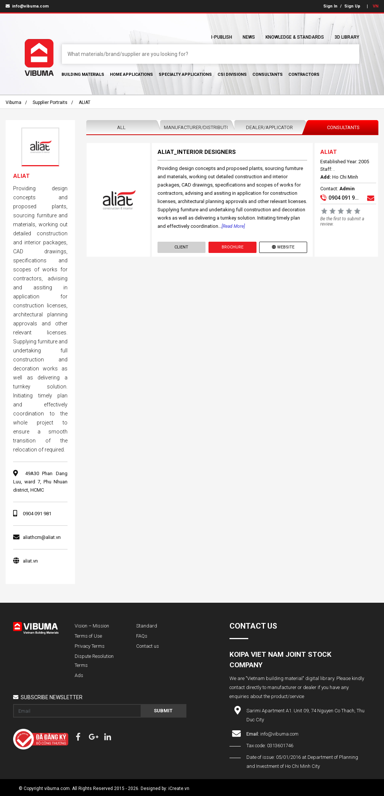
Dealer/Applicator (269, 127)
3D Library (346, 37)
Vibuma (13, 102)
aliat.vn (30, 561)
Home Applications (131, 74)
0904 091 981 (37, 513)
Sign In (330, 6)
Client (181, 247)
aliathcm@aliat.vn (42, 537)
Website (283, 247)
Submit (163, 710)
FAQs (141, 636)
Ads (79, 675)
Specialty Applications (185, 74)
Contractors (304, 74)
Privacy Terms (90, 646)
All (121, 127)
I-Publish (221, 37)
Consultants (267, 74)
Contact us (147, 646)
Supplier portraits (50, 102)
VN (375, 6)
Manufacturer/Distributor (197, 127)
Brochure (232, 247)
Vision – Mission (92, 626)
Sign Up (352, 6)
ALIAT (84, 102)
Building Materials (83, 74)
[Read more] (233, 226)
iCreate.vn (178, 788)
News (249, 37)
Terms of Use (88, 636)
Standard (146, 626)
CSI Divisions (232, 74)
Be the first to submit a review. (342, 221)
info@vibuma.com (27, 6)
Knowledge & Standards (295, 37)
